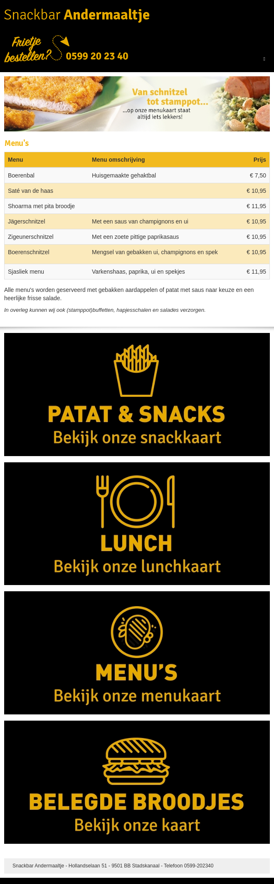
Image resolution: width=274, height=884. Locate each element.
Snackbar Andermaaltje (77, 16)
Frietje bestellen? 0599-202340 (66, 48)
